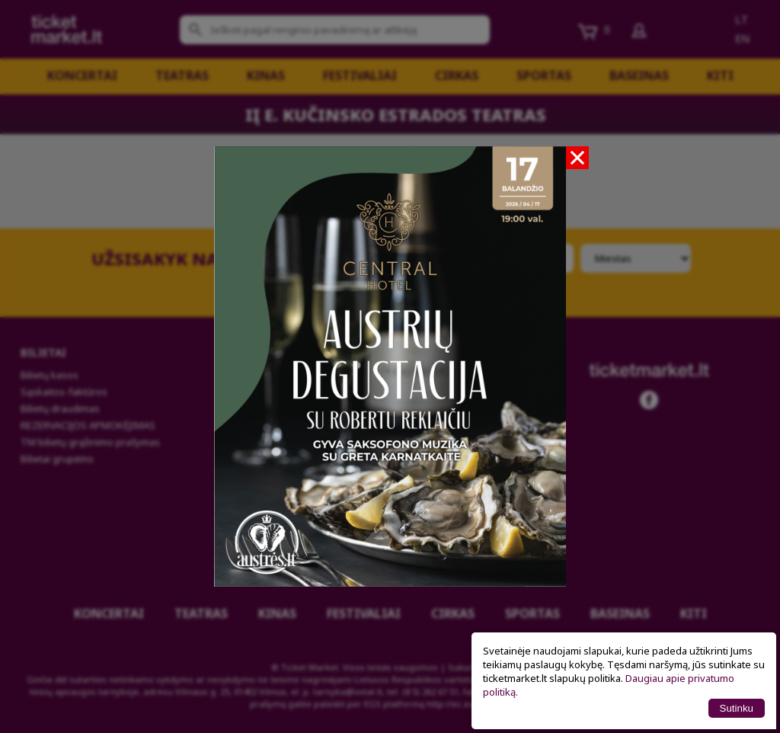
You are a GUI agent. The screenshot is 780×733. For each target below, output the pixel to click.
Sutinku (736, 708)
